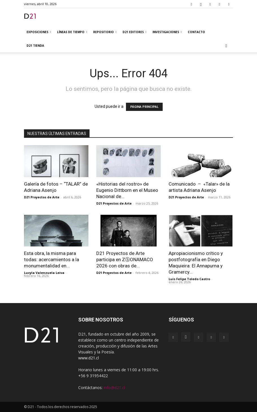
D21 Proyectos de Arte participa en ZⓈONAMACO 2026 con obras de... (124, 259)
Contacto (196, 32)
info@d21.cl (114, 387)
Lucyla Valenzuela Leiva (44, 273)
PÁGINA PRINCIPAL (144, 107)
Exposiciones (39, 32)
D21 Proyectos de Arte (41, 197)
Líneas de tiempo (72, 32)
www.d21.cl (88, 357)
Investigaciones (167, 32)
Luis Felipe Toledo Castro (189, 279)
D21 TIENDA (35, 46)
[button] (226, 45)
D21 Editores (134, 32)
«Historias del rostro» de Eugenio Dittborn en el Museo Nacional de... (127, 190)
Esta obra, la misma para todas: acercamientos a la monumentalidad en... (51, 259)
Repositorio (104, 32)
